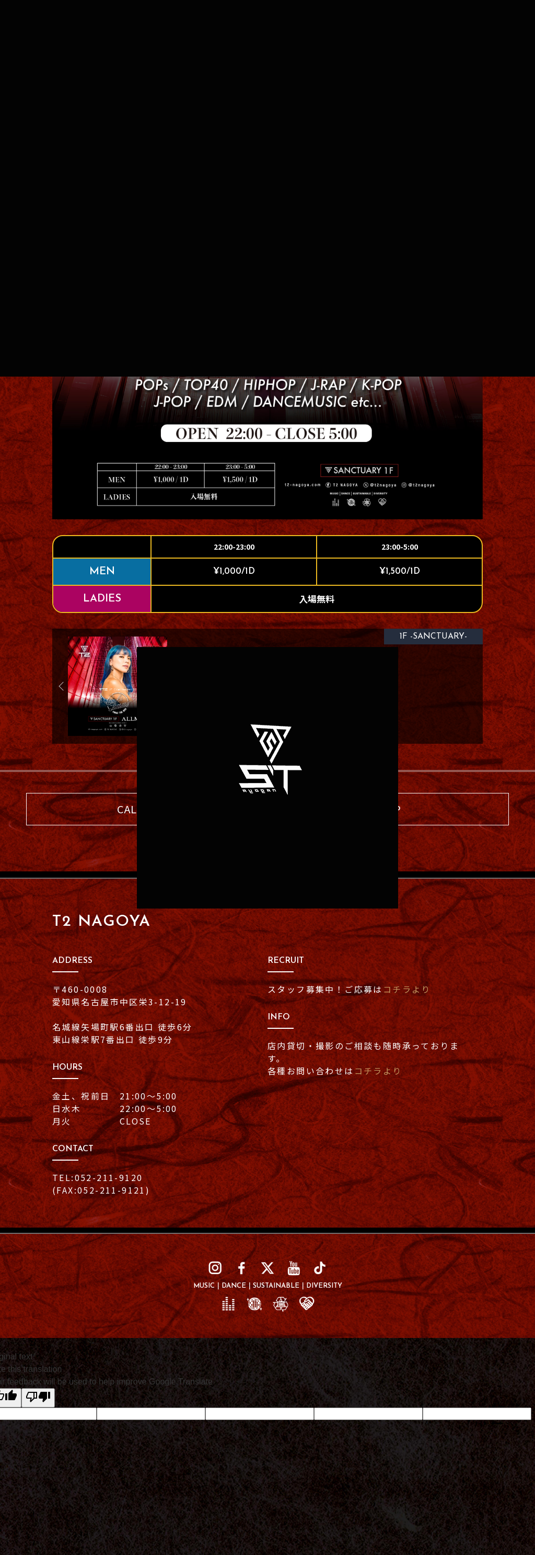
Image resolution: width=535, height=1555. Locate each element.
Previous (65, 686)
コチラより (407, 989)
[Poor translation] (38, 1398)
